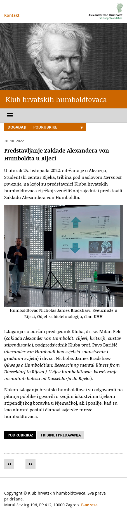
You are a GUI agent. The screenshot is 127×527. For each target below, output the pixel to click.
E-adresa (89, 504)
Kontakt (12, 15)
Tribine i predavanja (61, 435)
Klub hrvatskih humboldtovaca (56, 99)
